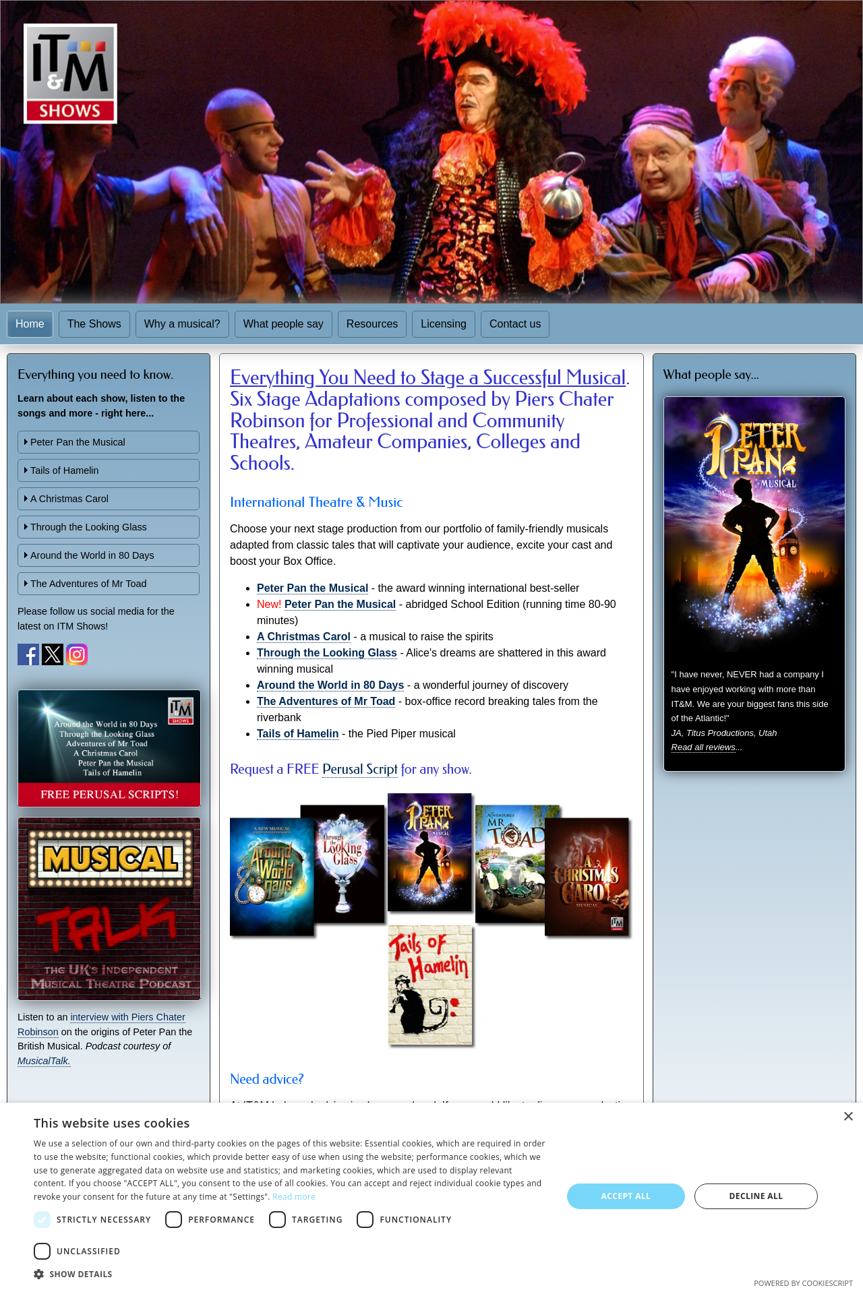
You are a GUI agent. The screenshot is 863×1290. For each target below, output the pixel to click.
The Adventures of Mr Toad (88, 583)
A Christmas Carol (69, 498)
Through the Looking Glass (88, 527)
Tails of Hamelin (64, 470)
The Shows (94, 324)
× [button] (848, 1117)
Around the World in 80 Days (92, 555)
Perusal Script (360, 769)
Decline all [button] (756, 1196)
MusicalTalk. (44, 1060)
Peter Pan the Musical (77, 442)
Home (30, 324)
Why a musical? (182, 324)
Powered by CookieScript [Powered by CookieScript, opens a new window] (803, 1283)
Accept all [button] (626, 1196)
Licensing (444, 324)
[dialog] (431, 1196)
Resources (372, 324)
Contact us (515, 324)
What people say (283, 324)
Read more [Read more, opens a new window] (294, 1196)
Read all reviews (704, 747)
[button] (290, 1273)
